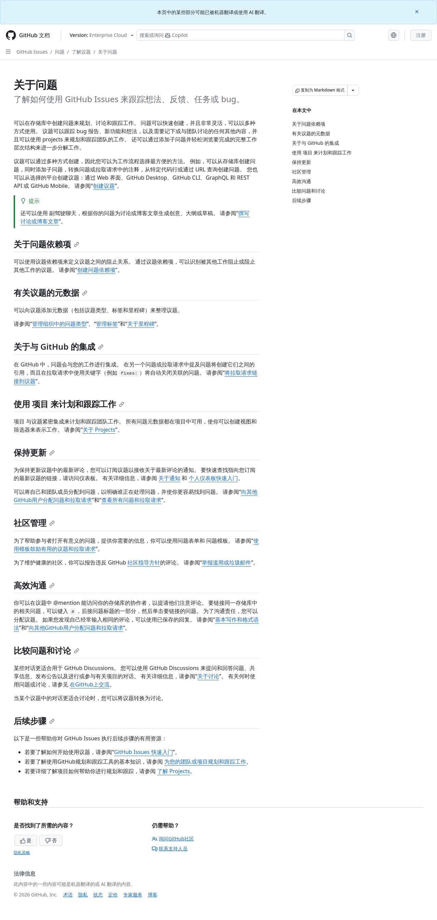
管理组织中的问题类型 (59, 323)
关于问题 (107, 51)
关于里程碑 (141, 323)
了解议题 (81, 51)
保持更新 (34, 452)
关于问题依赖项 (46, 244)
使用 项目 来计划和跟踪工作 (69, 403)
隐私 (83, 894)
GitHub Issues (32, 51)
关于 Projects (99, 429)
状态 (98, 894)
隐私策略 (22, 852)
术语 (68, 894)
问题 (60, 51)
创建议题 (104, 186)
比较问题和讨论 (46, 650)
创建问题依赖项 (96, 270)
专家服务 (132, 894)
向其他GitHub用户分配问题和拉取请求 (76, 627)
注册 (421, 35)
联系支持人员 (169, 848)
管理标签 (107, 323)
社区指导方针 (143, 562)
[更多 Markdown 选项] (353, 90)
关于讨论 (208, 676)
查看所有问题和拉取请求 (131, 500)
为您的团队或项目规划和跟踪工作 (205, 761)
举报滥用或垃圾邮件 (226, 562)
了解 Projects (173, 771)
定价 (113, 894)
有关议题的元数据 (50, 292)
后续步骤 (34, 720)
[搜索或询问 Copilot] (246, 35)
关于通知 (169, 478)
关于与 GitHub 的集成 (58, 346)
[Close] (417, 11)
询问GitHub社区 (173, 838)
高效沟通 (34, 585)
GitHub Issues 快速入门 (143, 752)
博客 (152, 894)
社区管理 (34, 522)
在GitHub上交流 (90, 684)
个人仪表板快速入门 (213, 478)
